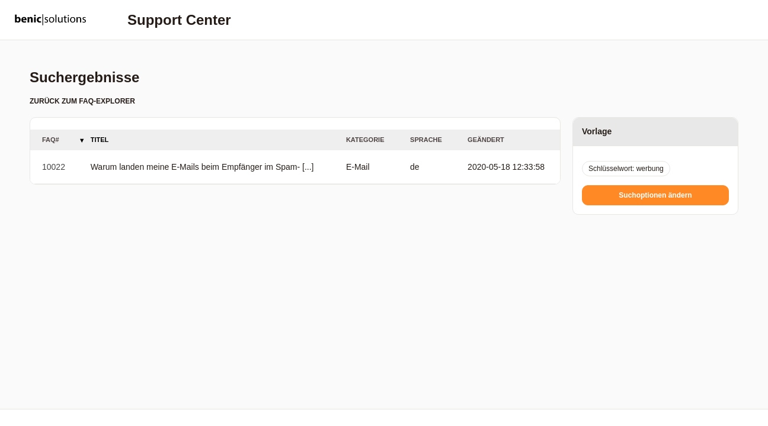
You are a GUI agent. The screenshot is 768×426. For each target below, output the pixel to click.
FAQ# (50, 139)
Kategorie (365, 139)
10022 (53, 167)
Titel (100, 139)
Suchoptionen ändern (655, 195)
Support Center (179, 20)
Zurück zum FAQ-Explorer (82, 101)
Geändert (486, 139)
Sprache (426, 139)
